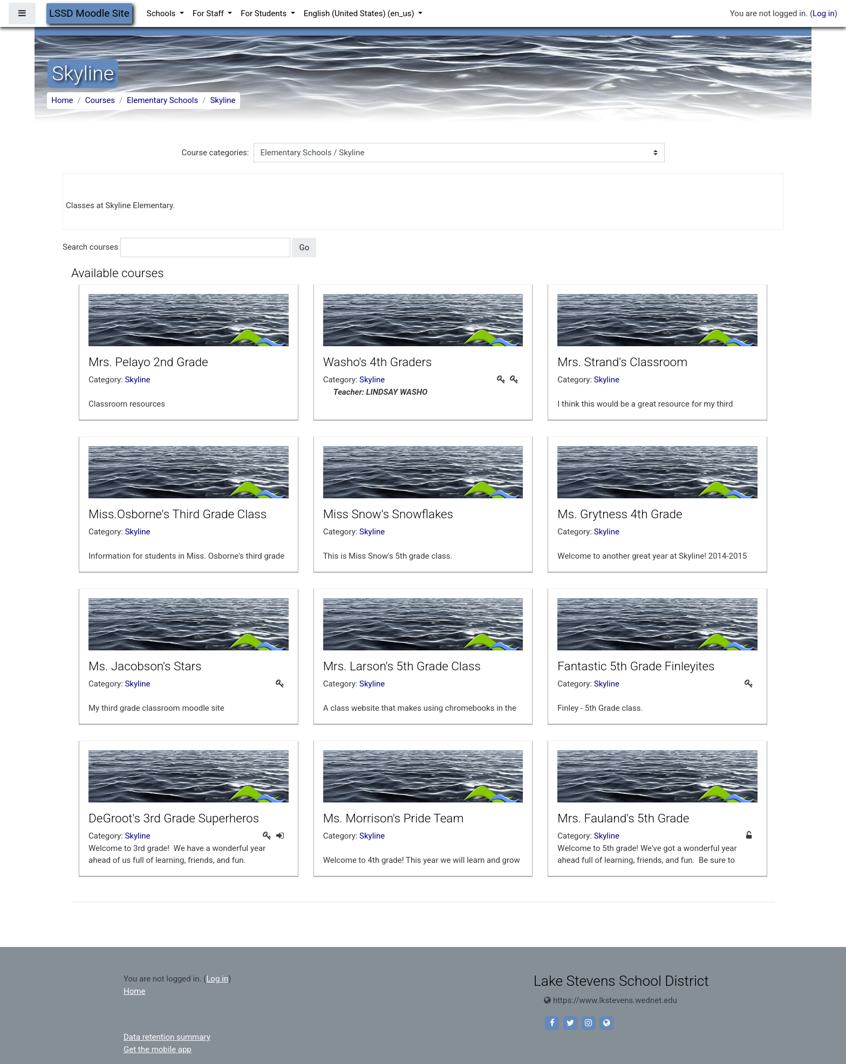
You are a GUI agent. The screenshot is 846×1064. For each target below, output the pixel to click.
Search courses (90, 247)
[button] (325, 248)
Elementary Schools (162, 100)
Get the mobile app (158, 1049)
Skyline (222, 100)
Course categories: (215, 152)
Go (304, 247)
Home (62, 100)
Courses (100, 100)
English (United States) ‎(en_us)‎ (360, 13)
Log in (824, 13)
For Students (265, 13)
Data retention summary (167, 1037)
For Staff (209, 13)
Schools (162, 13)
